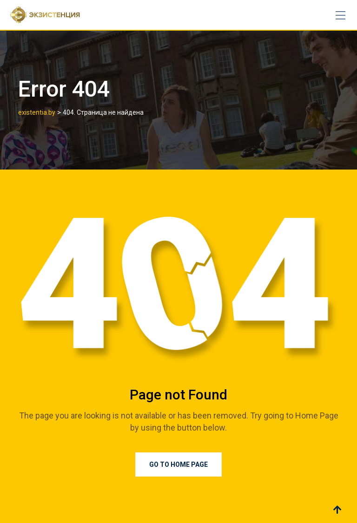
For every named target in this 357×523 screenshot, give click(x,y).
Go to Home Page (178, 464)
